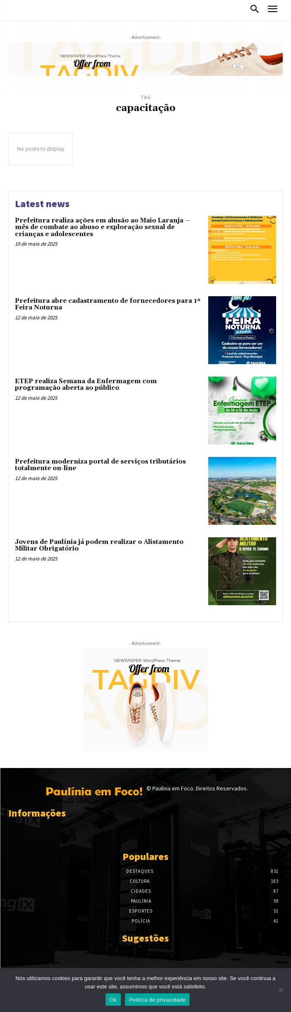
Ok (113, 1000)
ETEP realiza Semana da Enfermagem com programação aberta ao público (86, 384)
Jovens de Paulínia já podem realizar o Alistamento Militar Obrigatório (99, 545)
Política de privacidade (157, 1000)
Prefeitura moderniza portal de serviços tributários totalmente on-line (100, 465)
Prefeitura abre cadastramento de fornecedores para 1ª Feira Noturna (107, 304)
